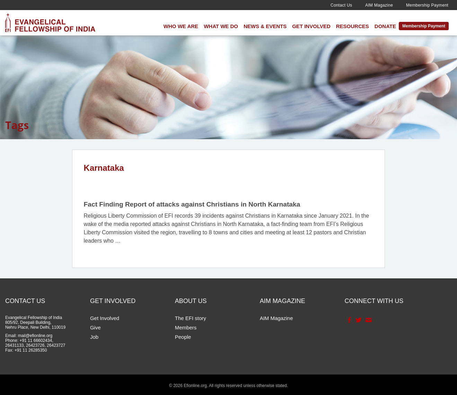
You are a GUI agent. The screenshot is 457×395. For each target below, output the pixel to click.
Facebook (349, 320)
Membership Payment (427, 5)
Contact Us (341, 5)
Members (186, 327)
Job (94, 337)
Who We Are (181, 26)
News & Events (265, 26)
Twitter (358, 320)
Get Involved (311, 26)
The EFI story (190, 318)
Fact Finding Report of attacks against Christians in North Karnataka (192, 204)
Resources (352, 26)
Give (95, 327)
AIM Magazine (379, 5)
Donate (385, 26)
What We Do (221, 26)
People (183, 337)
